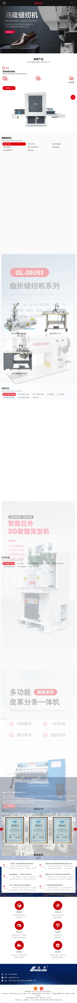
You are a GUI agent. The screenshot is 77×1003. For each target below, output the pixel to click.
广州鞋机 (53, 993)
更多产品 (31, 150)
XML (37, 991)
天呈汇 (49, 998)
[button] (72, 97)
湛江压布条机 (56, 144)
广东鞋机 (67, 993)
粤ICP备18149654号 (32, 998)
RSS (33, 991)
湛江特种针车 (8, 150)
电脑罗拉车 (60, 993)
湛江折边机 (55, 147)
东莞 (44, 1000)
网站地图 (27, 991)
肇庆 (54, 1000)
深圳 (41, 1000)
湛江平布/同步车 (33, 147)
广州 (31, 1000)
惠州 (51, 1000)
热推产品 (18, 1000)
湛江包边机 (7, 147)
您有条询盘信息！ (46, 991)
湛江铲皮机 (7, 144)
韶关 (60, 1000)
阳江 (57, 1000)
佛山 (38, 1000)
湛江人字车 (31, 144)
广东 (35, 1000)
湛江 (47, 1000)
